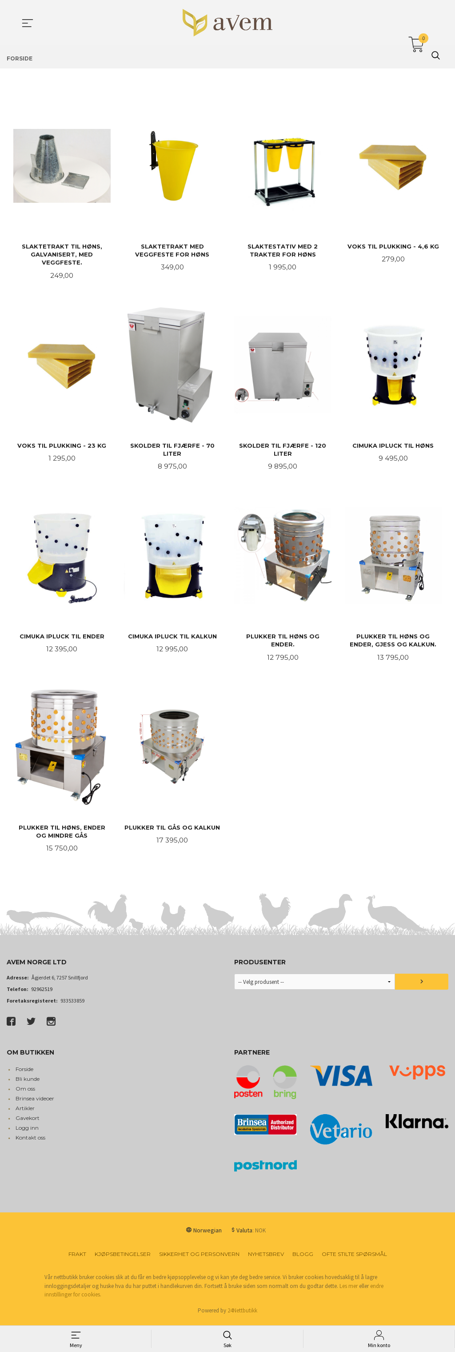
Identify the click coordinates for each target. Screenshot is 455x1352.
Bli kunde (28, 1082)
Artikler (25, 1111)
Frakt (77, 1257)
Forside (24, 1072)
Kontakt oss (30, 1141)
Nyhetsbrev (266, 1257)
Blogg (302, 1257)
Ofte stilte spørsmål (354, 1257)
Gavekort (28, 1121)
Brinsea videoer (35, 1102)
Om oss (25, 1092)
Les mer (348, 1289)
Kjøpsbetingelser (123, 1257)
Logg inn (27, 1131)
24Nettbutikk (242, 1313)
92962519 (41, 992)
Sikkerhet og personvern (199, 1257)
